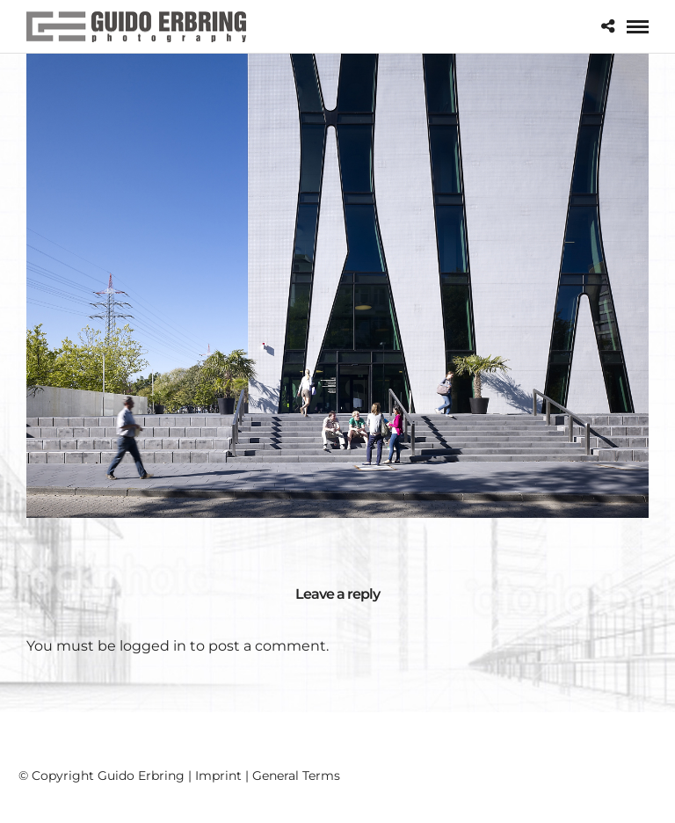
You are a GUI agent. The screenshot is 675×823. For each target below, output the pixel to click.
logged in (153, 645)
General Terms (296, 775)
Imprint (218, 775)
